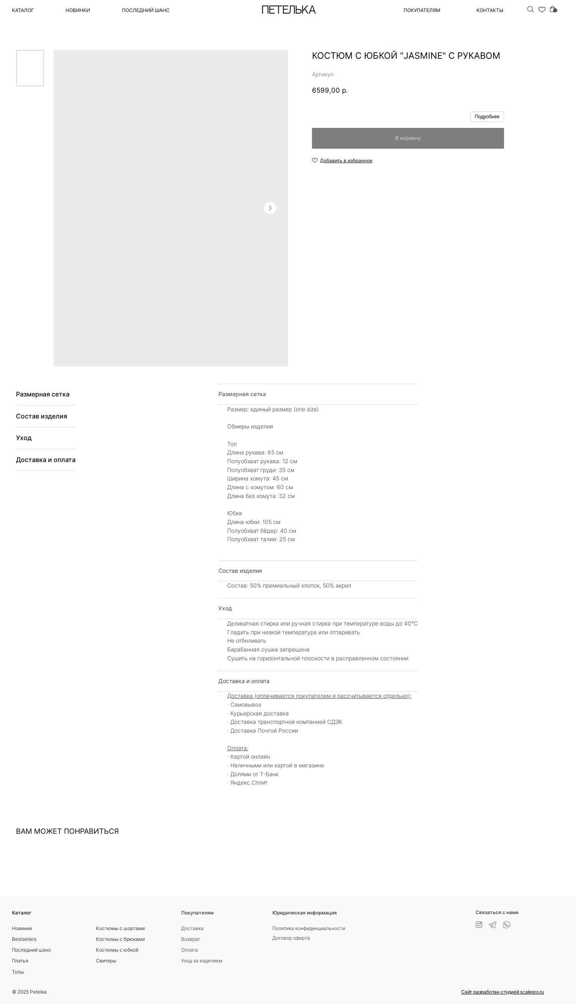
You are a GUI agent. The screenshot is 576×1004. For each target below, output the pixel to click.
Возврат (190, 939)
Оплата (189, 950)
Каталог (23, 10)
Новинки (78, 10)
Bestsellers (24, 939)
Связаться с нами (497, 912)
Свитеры (106, 961)
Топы (18, 972)
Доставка (192, 928)
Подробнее (487, 117)
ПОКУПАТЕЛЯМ (422, 10)
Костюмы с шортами (120, 928)
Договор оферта (291, 938)
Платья (20, 961)
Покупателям (197, 913)
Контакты (489, 10)
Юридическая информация (304, 913)
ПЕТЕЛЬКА (289, 10)
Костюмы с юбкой (117, 950)
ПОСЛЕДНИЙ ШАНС (146, 10)
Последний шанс (31, 950)
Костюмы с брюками (120, 939)
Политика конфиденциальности (308, 928)
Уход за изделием (201, 961)
